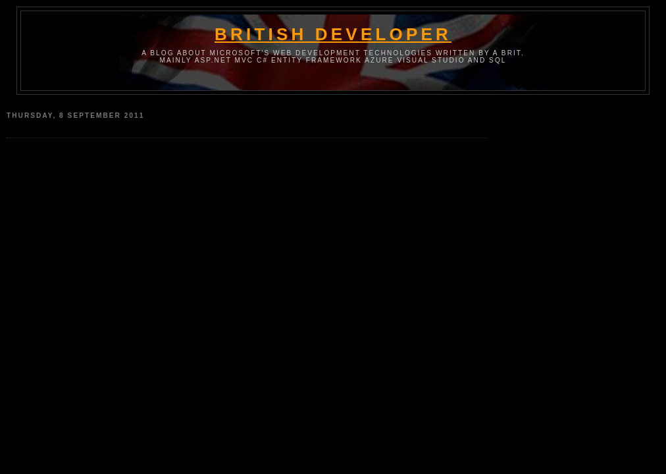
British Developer (333, 34)
